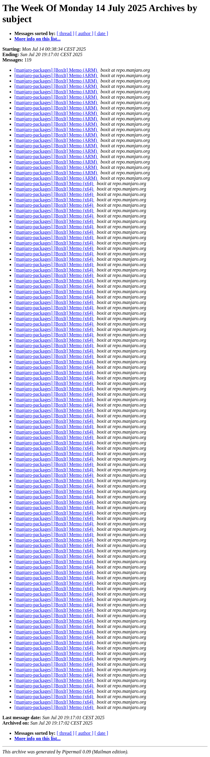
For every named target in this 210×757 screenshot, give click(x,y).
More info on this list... (37, 38)
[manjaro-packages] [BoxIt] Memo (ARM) (56, 70)
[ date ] (101, 33)
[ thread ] (65, 33)
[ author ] (85, 33)
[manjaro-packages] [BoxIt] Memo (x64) (54, 183)
